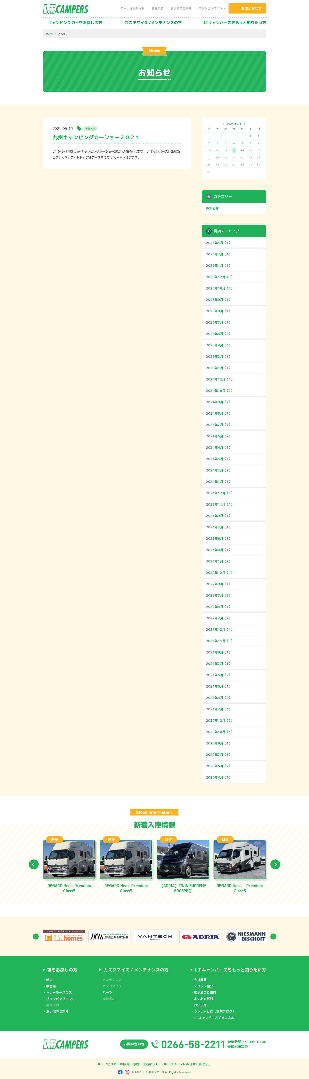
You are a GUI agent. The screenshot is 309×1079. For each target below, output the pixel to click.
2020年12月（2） (220, 720)
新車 (49, 979)
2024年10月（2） (220, 390)
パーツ (107, 992)
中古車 (51, 986)
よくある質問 (203, 999)
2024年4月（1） (219, 447)
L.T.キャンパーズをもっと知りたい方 (230, 970)
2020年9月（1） (219, 743)
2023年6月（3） (219, 538)
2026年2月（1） (219, 254)
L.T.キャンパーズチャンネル (214, 1017)
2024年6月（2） (219, 436)
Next (275, 864)
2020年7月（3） (219, 754)
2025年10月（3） (220, 288)
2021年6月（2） (219, 675)
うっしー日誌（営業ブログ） (215, 1011)
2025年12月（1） (220, 277)
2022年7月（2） (219, 595)
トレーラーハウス (59, 992)
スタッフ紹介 (203, 986)
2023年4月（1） (219, 550)
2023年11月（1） (220, 504)
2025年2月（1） (219, 356)
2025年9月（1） (219, 299)
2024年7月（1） (219, 425)
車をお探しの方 (62, 970)
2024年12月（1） (220, 379)
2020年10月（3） (220, 732)
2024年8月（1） (219, 413)
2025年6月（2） (219, 334)
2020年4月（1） (219, 777)
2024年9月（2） (219, 402)
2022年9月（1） (219, 584)
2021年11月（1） (220, 641)
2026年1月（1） (219, 265)
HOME (49, 34)
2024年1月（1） (219, 481)
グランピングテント (211, 8)
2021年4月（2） (219, 698)
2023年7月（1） (219, 527)
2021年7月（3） (219, 663)
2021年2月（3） (219, 709)
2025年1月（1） (219, 368)
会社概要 (157, 8)
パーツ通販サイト (133, 8)
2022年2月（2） (219, 618)
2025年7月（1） (219, 322)
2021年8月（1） (219, 652)
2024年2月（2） (219, 470)
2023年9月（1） (219, 516)
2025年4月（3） (219, 345)
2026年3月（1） (219, 243)
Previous (34, 864)
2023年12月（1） (220, 493)
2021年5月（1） (219, 686)
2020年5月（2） (219, 766)
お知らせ (212, 208)
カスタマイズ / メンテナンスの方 (136, 970)
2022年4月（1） (219, 607)
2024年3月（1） (219, 459)
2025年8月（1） (219, 311)
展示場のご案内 (180, 8)
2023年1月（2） (219, 561)
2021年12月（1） (220, 629)
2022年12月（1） (220, 572)
